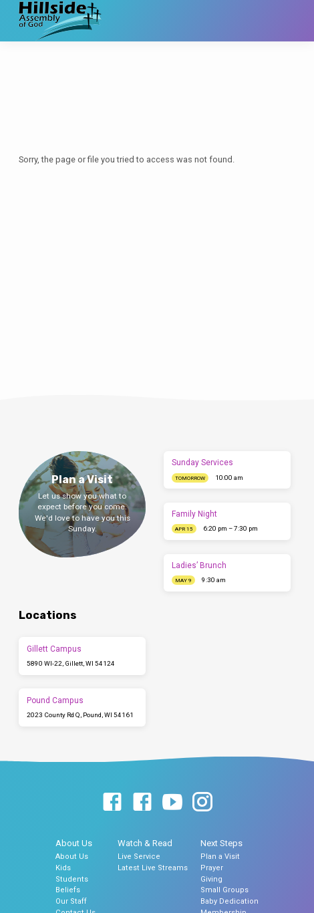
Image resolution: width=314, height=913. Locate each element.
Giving (211, 879)
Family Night (194, 514)
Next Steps (221, 843)
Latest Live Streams (153, 868)
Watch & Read (145, 843)
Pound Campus (55, 700)
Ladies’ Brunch (199, 565)
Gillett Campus (54, 649)
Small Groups (224, 890)
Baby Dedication (229, 901)
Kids (63, 868)
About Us (73, 843)
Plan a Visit (220, 856)
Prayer (211, 868)
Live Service (139, 856)
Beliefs (67, 890)
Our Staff (71, 901)
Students (71, 879)
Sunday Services (202, 462)
